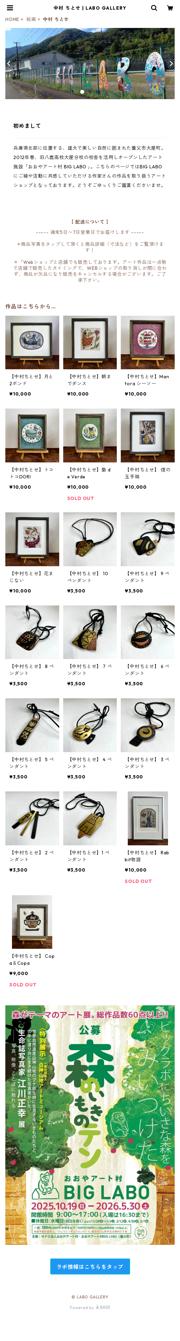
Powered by (90, 1307)
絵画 (31, 19)
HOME (12, 19)
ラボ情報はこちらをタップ (90, 1266)
